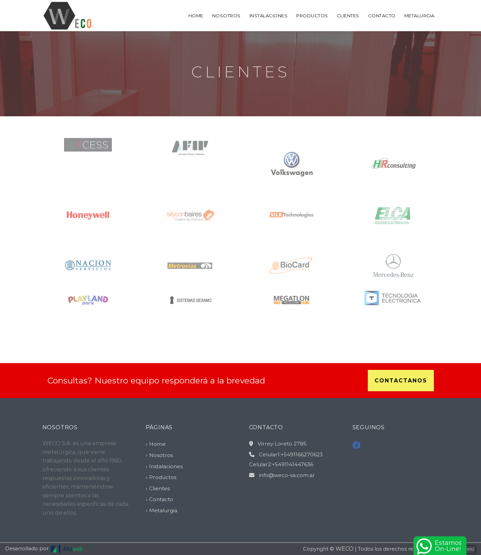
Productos (312, 15)
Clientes (348, 15)
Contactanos (401, 380)
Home (195, 15)
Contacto (382, 15)
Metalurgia (419, 15)
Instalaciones (268, 15)
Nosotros (226, 15)
